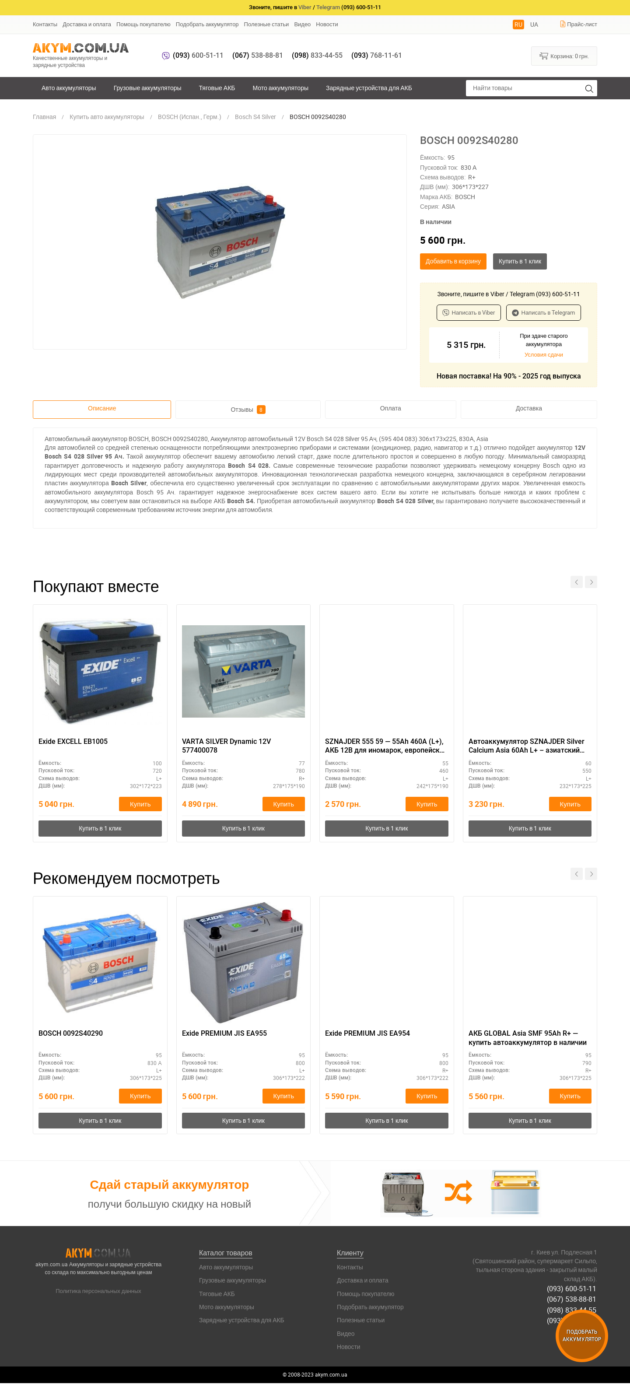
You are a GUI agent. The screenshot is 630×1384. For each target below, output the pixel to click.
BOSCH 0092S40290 (70, 1034)
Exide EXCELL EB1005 (73, 741)
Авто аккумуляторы (69, 88)
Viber (305, 7)
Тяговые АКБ (217, 88)
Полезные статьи (266, 24)
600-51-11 (198, 55)
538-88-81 (257, 55)
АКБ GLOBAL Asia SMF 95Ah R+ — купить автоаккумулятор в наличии (528, 1039)
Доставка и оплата (87, 24)
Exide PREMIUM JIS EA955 (224, 1034)
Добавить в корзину (453, 261)
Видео (302, 24)
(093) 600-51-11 (572, 1289)
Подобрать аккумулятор (207, 24)
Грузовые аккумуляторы (148, 88)
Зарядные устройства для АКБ (369, 88)
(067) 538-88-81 (572, 1299)
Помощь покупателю (143, 24)
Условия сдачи (544, 354)
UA (534, 24)
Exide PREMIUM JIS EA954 (367, 1034)
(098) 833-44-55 (572, 1309)
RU (518, 24)
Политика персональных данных (98, 1292)
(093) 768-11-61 (572, 1319)
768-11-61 (376, 55)
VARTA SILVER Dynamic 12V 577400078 (226, 746)
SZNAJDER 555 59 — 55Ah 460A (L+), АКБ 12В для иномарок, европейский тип (386, 746)
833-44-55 (317, 55)
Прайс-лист (578, 24)
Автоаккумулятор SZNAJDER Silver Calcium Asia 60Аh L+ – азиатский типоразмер (526, 746)
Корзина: (564, 55)
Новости (327, 24)
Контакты (45, 24)
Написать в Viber (468, 312)
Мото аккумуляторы (281, 88)
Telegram (328, 7)
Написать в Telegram (543, 312)
